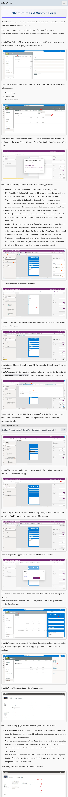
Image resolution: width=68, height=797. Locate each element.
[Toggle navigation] (64, 3)
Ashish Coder (6, 3)
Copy (63, 429)
